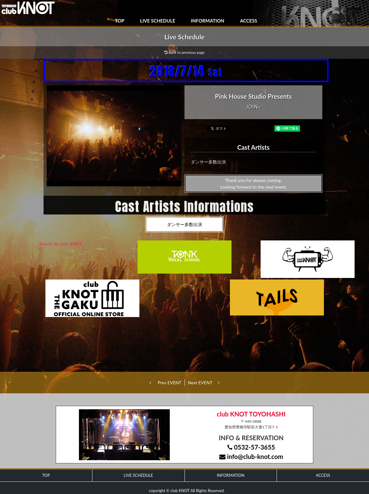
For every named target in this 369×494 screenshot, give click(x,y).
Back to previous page (184, 52)
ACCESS (248, 20)
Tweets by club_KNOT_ (61, 243)
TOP (119, 20)
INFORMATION (207, 20)
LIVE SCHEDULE (157, 20)
